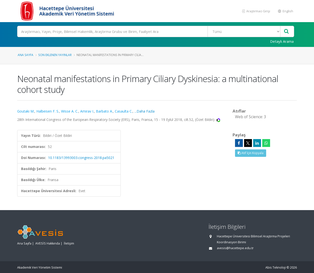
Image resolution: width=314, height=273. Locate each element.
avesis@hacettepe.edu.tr (235, 248)
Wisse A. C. (69, 111)
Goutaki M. (25, 111)
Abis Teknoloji (275, 267)
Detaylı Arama (282, 41)
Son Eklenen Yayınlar (55, 55)
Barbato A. (104, 111)
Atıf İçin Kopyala (250, 153)
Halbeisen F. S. (47, 111)
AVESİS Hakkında (47, 243)
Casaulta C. (123, 111)
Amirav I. (87, 111)
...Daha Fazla (144, 111)
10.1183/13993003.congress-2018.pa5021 (81, 157)
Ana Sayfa (25, 55)
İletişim (69, 243)
